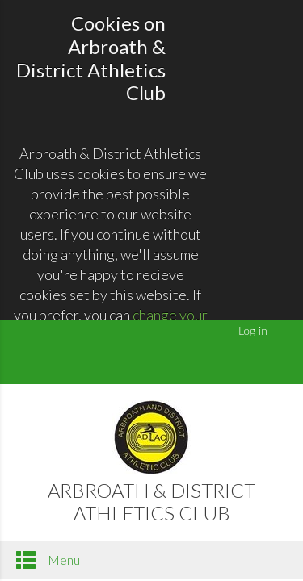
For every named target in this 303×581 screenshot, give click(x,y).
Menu (48, 560)
